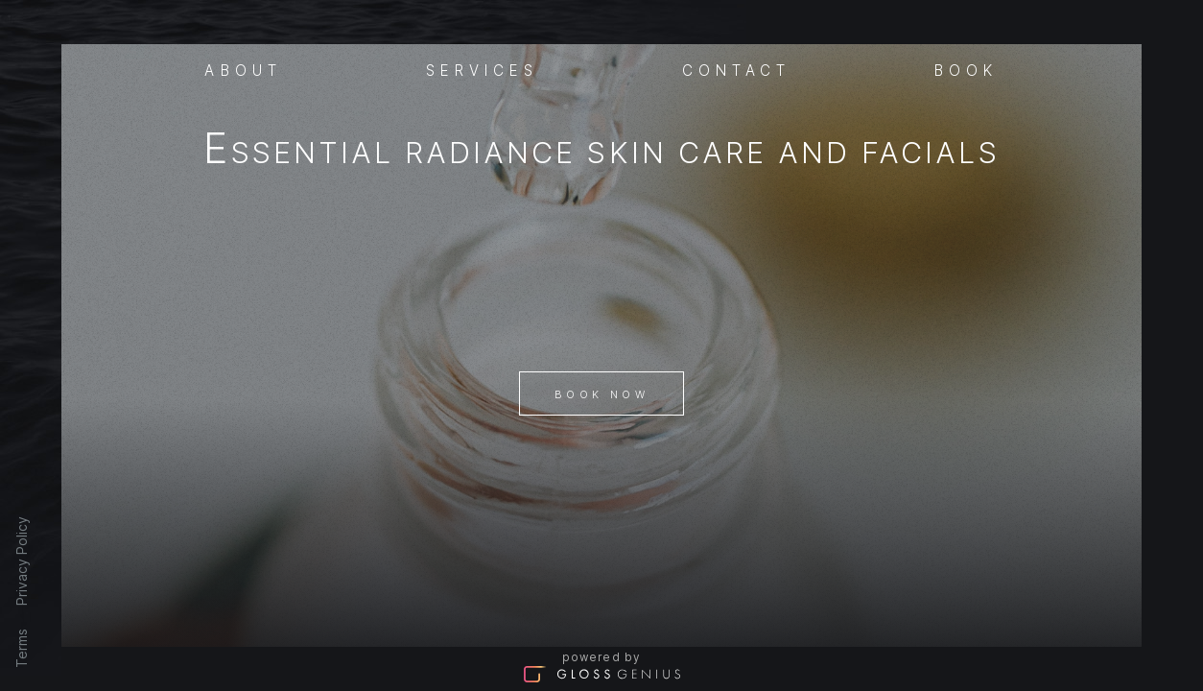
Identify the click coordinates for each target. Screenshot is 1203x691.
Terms (21, 648)
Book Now (601, 394)
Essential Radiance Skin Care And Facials (601, 152)
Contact (736, 69)
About (243, 69)
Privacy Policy (21, 561)
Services (482, 69)
